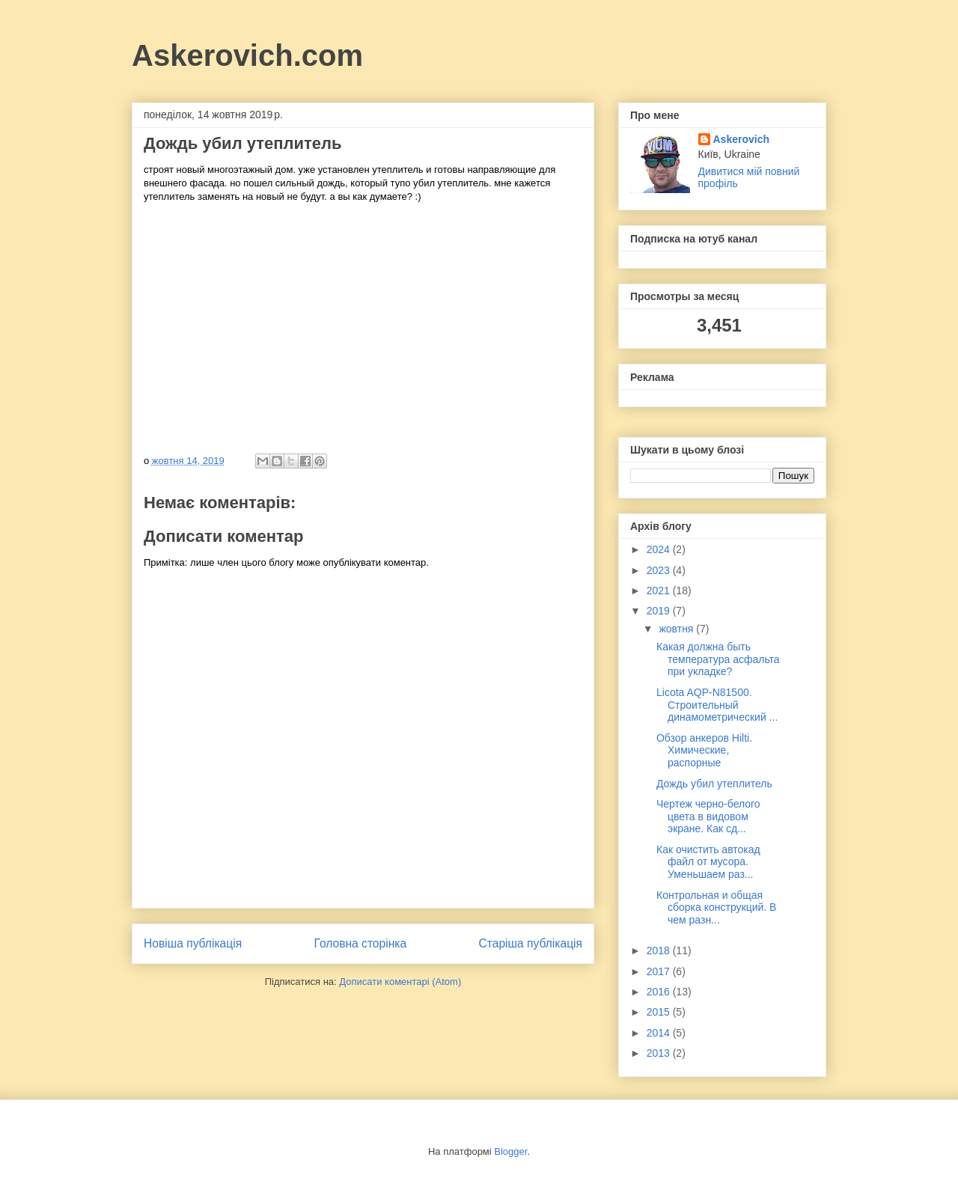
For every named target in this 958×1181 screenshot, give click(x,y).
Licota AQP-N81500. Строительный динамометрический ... (717, 705)
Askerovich (741, 139)
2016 (660, 992)
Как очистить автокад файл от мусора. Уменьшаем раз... (708, 862)
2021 (660, 590)
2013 (660, 1053)
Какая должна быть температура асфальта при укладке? (718, 659)
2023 (660, 570)
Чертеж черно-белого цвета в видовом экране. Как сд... (708, 816)
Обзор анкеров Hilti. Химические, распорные (704, 750)
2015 (660, 1012)
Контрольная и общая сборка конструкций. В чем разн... (716, 908)
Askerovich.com (247, 55)
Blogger (510, 1151)
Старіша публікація (530, 943)
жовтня (677, 629)
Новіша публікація (193, 943)
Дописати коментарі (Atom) (400, 981)
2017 (660, 971)
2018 (660, 950)
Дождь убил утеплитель (714, 784)
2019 (660, 611)
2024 (660, 549)
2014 (660, 1033)
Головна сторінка (360, 943)
